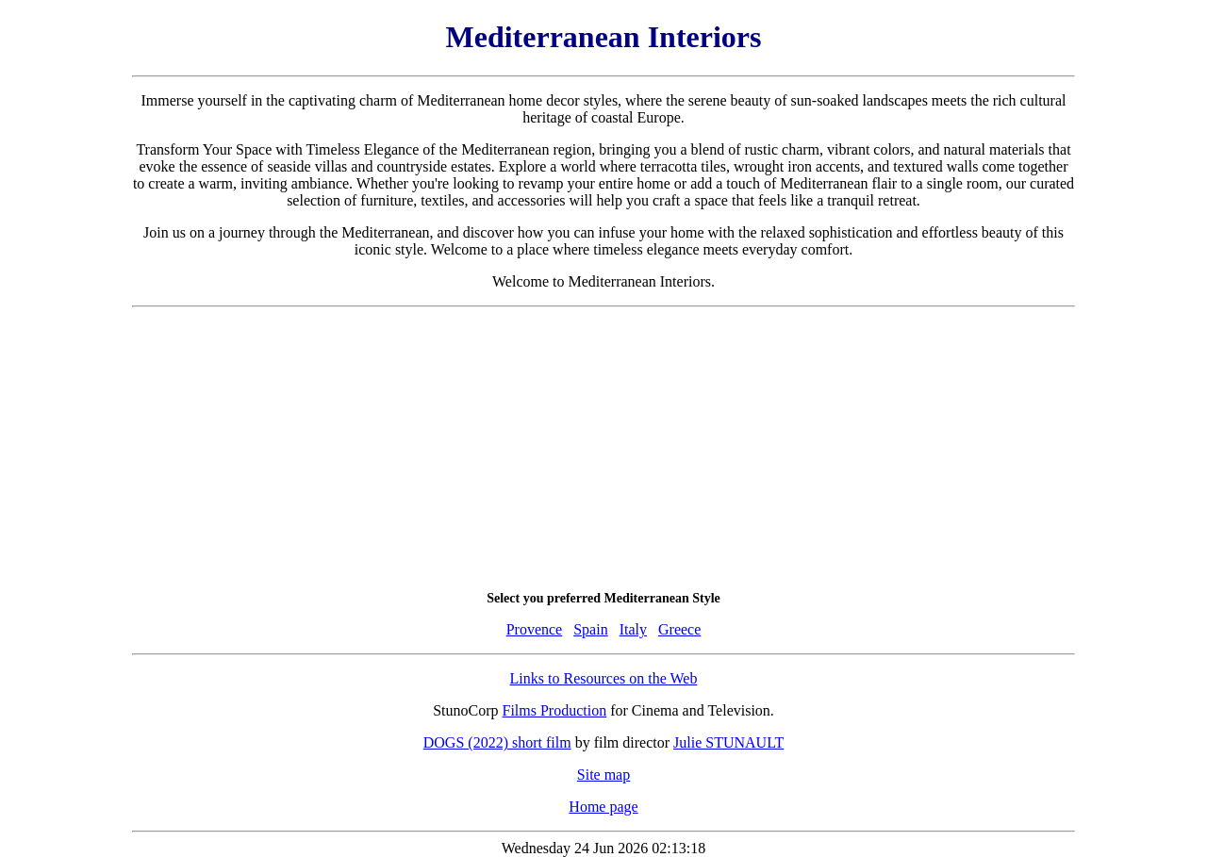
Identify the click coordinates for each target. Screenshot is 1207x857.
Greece (679, 629)
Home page (603, 807)
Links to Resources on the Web (604, 678)
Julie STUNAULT (728, 742)
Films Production (555, 710)
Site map (603, 774)
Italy (633, 629)
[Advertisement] (603, 449)
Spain (590, 629)
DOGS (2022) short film (497, 742)
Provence (534, 629)
